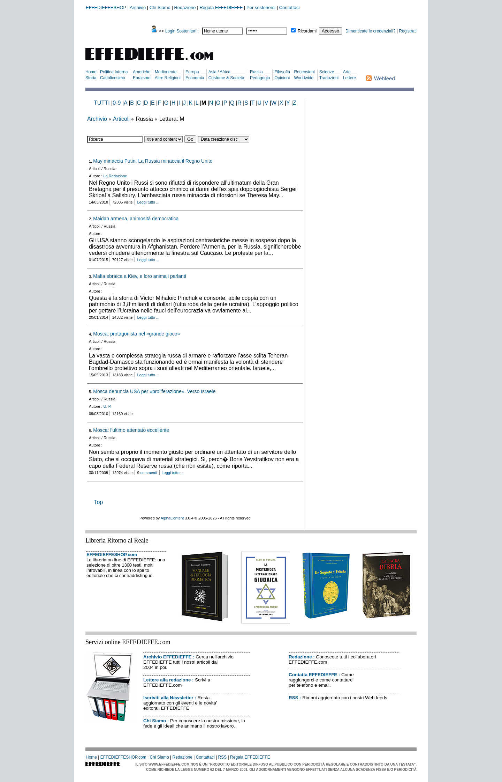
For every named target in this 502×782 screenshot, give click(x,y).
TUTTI (101, 103)
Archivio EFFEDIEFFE (167, 656)
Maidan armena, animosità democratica (135, 218)
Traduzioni (329, 77)
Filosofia (282, 71)
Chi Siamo (160, 7)
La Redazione (115, 176)
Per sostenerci (260, 7)
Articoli (121, 119)
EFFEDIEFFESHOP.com (111, 554)
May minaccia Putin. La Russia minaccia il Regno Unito (152, 161)
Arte (347, 71)
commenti (148, 473)
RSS (293, 697)
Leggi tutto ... (148, 202)
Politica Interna (114, 71)
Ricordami (307, 31)
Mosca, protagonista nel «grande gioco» (136, 334)
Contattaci (289, 7)
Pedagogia (260, 77)
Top (98, 502)
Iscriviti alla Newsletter (168, 697)
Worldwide (303, 77)
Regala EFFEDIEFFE (221, 7)
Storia (90, 77)
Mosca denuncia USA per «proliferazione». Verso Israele (154, 391)
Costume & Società (226, 77)
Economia (194, 77)
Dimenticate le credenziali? (370, 31)
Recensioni (304, 71)
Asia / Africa (219, 71)
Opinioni (282, 77)
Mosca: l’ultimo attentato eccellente (131, 430)
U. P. (108, 406)
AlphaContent (172, 518)
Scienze (326, 71)
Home (91, 71)
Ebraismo (142, 77)
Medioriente (166, 71)
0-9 (117, 103)
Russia (256, 71)
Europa (192, 71)
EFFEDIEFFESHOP (106, 7)
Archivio (138, 7)
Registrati (408, 31)
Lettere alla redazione (167, 680)
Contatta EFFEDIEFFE (313, 674)
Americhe (142, 71)
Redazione (185, 7)
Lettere (349, 77)
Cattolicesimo (112, 77)
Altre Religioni (168, 77)
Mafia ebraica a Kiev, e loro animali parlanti (139, 276)
